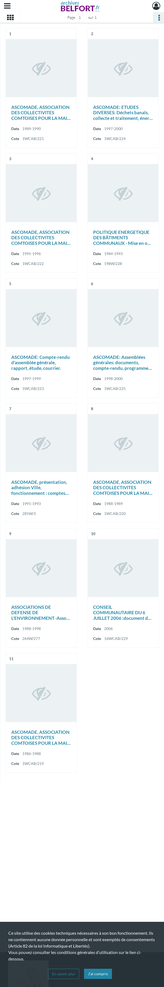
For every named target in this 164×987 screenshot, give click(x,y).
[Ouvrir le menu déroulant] (7, 6)
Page (71, 17)
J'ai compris (98, 973)
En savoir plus (63, 973)
